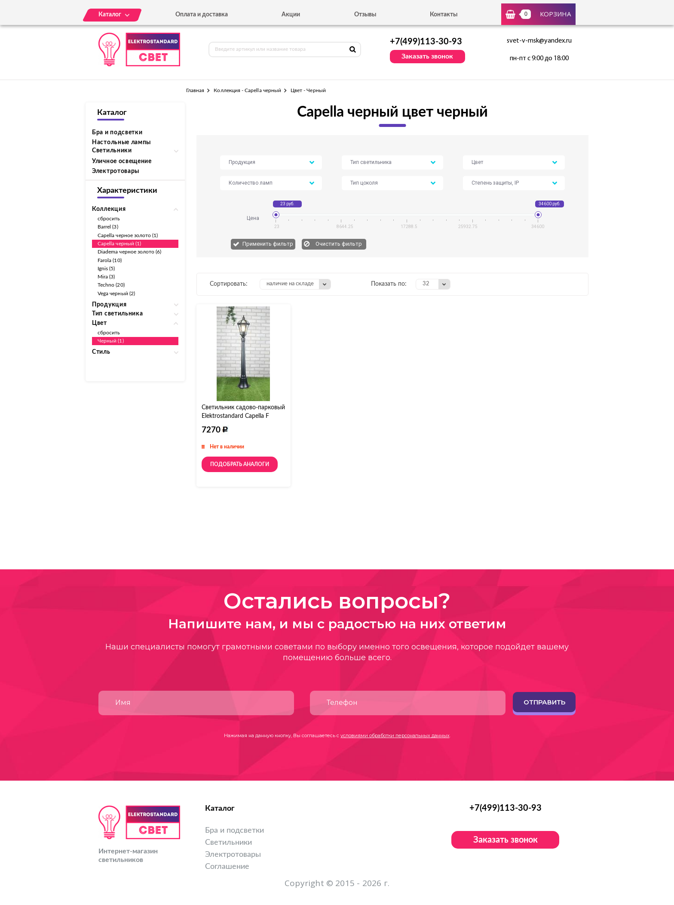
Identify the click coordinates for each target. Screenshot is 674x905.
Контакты (443, 15)
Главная (195, 90)
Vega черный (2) (116, 293)
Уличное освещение (122, 161)
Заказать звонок (427, 56)
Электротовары (115, 171)
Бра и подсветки (117, 133)
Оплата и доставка (201, 15)
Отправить (544, 702)
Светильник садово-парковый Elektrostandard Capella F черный (243, 416)
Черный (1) (111, 340)
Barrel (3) (108, 226)
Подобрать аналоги (239, 464)
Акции (291, 15)
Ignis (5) (106, 268)
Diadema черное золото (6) (130, 251)
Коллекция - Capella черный (247, 90)
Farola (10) (110, 260)
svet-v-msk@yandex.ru (539, 40)
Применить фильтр (267, 244)
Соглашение (227, 867)
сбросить (109, 218)
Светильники (228, 842)
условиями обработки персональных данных (395, 735)
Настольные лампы (121, 142)
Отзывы (365, 15)
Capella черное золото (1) (128, 235)
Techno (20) (111, 284)
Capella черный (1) (119, 243)
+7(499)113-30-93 (426, 41)
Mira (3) (106, 276)
